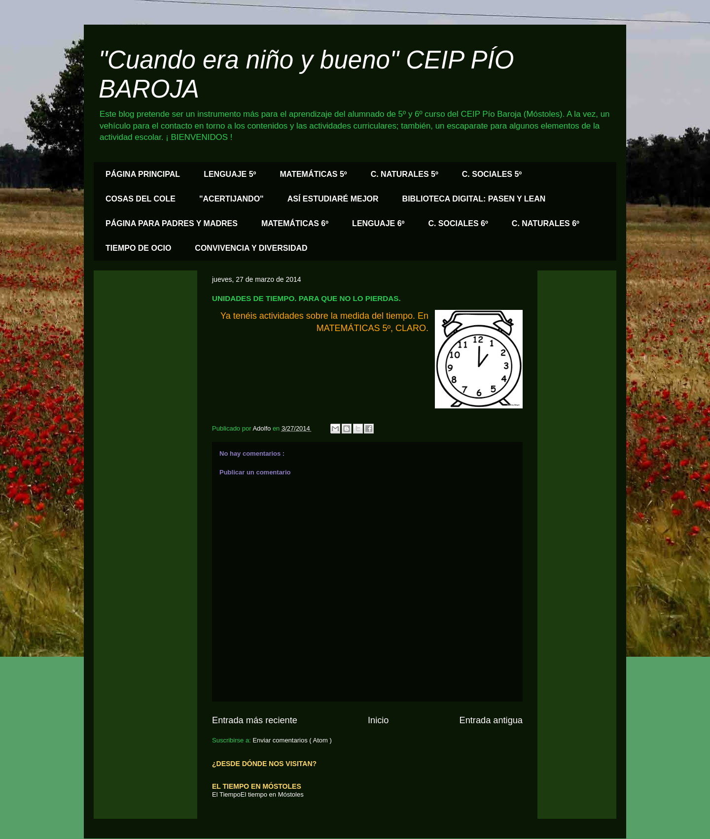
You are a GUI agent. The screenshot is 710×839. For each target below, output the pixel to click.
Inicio (378, 720)
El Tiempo (226, 794)
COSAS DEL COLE (141, 199)
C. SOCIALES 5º (492, 174)
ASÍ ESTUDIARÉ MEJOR (333, 199)
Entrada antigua (491, 720)
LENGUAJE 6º (378, 223)
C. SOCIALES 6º (458, 223)
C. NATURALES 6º (545, 223)
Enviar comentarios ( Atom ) (291, 740)
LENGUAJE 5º (230, 174)
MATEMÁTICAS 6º (294, 223)
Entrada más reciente (254, 720)
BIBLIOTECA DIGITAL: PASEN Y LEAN (474, 199)
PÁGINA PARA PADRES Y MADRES (172, 223)
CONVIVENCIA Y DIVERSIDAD (251, 248)
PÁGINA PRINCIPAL (143, 174)
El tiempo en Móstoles (272, 794)
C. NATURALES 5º (404, 174)
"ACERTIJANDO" (231, 199)
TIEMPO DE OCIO (138, 248)
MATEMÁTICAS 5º (313, 174)
